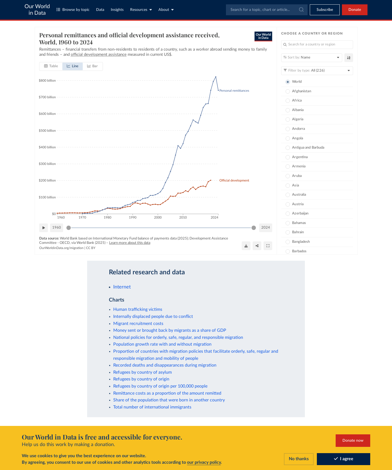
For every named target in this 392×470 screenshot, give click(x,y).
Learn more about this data (129, 242)
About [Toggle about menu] (166, 10)
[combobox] (267, 9)
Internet (122, 287)
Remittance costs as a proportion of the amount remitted (167, 393)
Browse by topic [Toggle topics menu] (73, 10)
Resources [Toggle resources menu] (141, 10)
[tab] (51, 66)
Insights (117, 10)
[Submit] (301, 10)
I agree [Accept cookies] (343, 459)
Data (100, 10)
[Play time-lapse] (43, 227)
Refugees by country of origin (141, 379)
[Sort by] (311, 57)
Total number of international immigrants (152, 407)
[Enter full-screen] (268, 245)
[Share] (257, 245)
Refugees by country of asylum (142, 372)
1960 (56, 227)
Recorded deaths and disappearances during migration (164, 365)
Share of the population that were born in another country (169, 400)
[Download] (246, 245)
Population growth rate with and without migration (162, 344)
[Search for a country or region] (317, 44)
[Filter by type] (317, 70)
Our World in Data (37, 10)
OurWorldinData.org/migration (61, 248)
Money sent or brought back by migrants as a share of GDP (169, 330)
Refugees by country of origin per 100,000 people (160, 386)
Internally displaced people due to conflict (153, 316)
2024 (265, 227)
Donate (354, 10)
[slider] (68, 227)
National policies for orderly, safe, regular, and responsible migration (178, 337)
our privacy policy (204, 462)
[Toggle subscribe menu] (325, 9)
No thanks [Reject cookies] (299, 459)
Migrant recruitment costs (138, 323)
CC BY (90, 248)
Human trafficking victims (137, 309)
